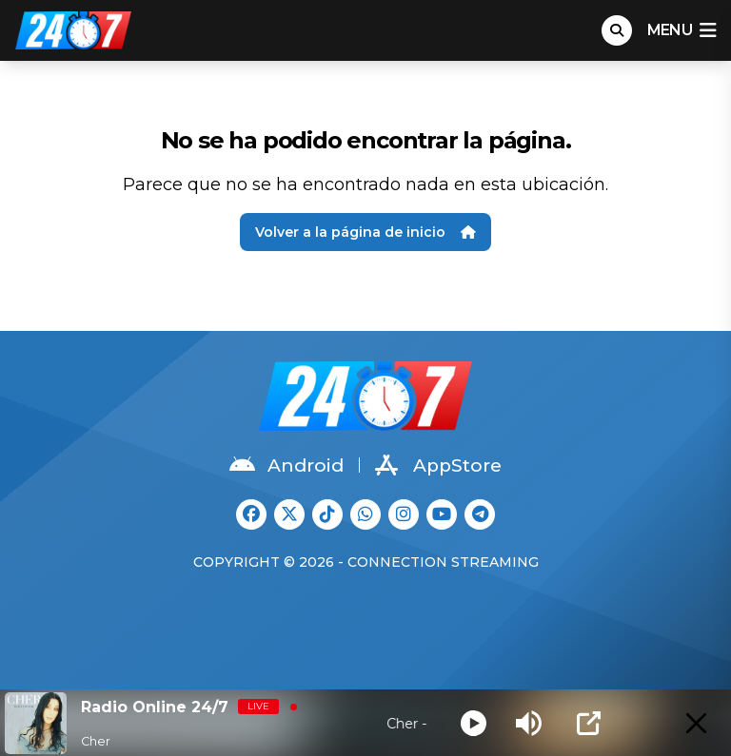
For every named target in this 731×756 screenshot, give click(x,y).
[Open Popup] (588, 723)
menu (681, 30)
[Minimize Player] (696, 723)
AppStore (438, 465)
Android (286, 465)
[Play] (473, 723)
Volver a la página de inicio (365, 232)
